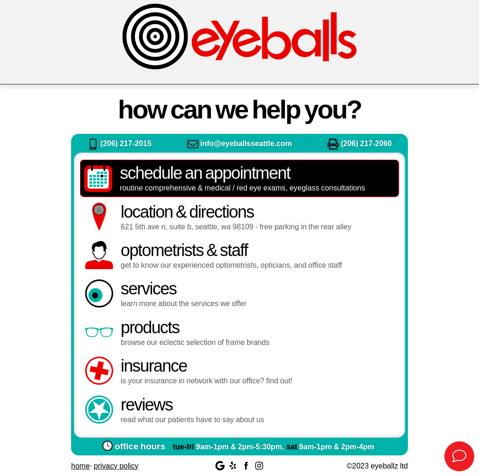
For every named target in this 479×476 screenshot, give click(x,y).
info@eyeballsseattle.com (239, 143)
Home (80, 465)
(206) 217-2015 (119, 143)
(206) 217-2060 (359, 143)
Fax (333, 144)
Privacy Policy (116, 465)
